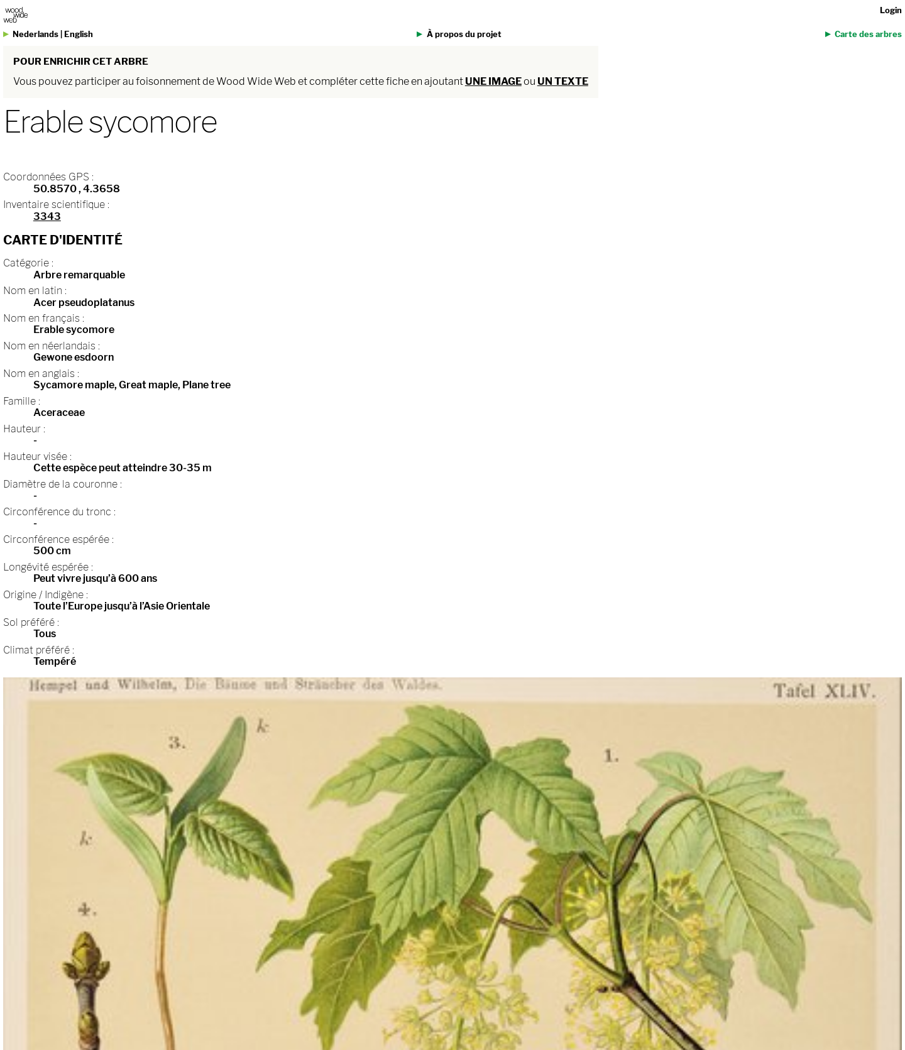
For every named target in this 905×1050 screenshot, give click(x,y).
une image (493, 81)
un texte (562, 81)
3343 (47, 216)
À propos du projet (464, 34)
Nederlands (35, 34)
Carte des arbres (868, 34)
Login (891, 10)
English (78, 34)
